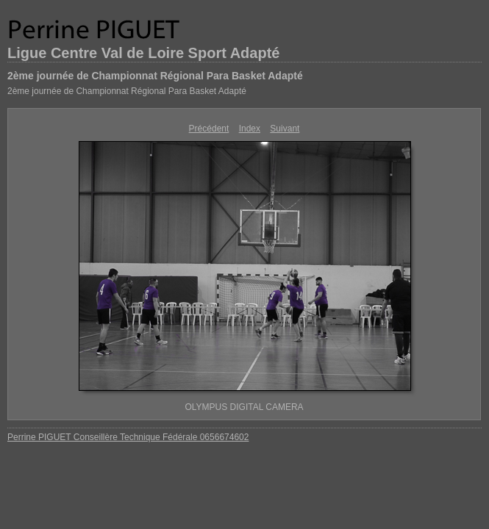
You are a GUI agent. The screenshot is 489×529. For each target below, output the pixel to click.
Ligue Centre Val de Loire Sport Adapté (143, 53)
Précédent (209, 128)
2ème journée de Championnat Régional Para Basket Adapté (155, 76)
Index (249, 128)
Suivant (284, 128)
